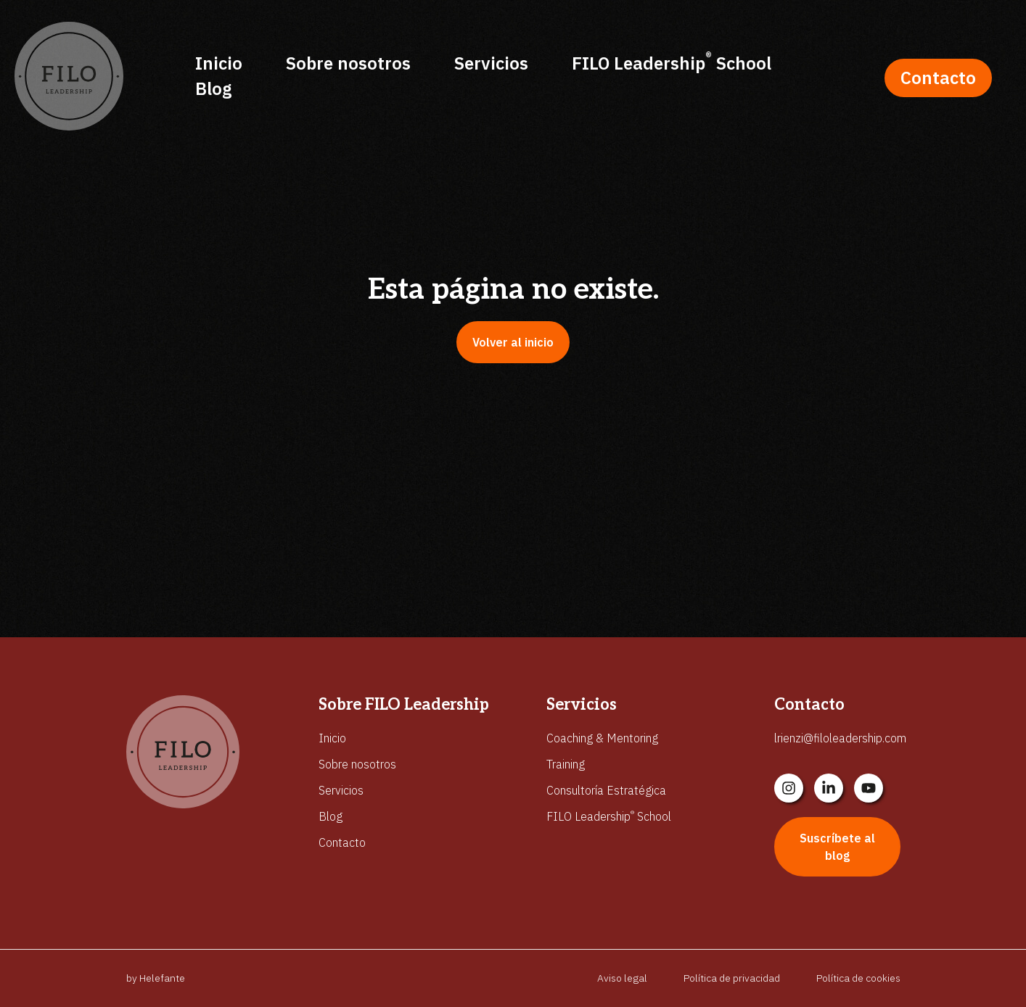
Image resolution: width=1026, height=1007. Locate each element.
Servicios (491, 63)
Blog (213, 88)
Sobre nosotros (348, 63)
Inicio (218, 63)
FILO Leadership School (671, 63)
